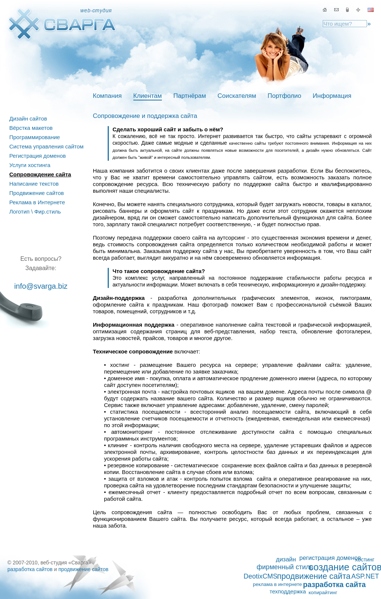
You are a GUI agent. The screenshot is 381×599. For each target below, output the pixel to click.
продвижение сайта (314, 576)
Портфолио (284, 95)
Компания (107, 95)
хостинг (364, 559)
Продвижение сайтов (36, 193)
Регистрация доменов (37, 156)
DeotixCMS (260, 576)
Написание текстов (34, 183)
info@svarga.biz (41, 286)
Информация (332, 95)
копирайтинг (323, 592)
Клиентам (147, 95)
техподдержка (288, 591)
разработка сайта (334, 584)
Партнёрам (189, 95)
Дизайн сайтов (28, 118)
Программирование (34, 137)
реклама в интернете (277, 584)
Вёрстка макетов (31, 128)
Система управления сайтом (46, 146)
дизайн (286, 559)
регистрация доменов (330, 557)
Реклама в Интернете (37, 202)
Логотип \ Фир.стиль (35, 211)
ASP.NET (365, 576)
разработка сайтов (30, 569)
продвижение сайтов (83, 569)
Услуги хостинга (30, 165)
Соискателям (237, 95)
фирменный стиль (285, 567)
